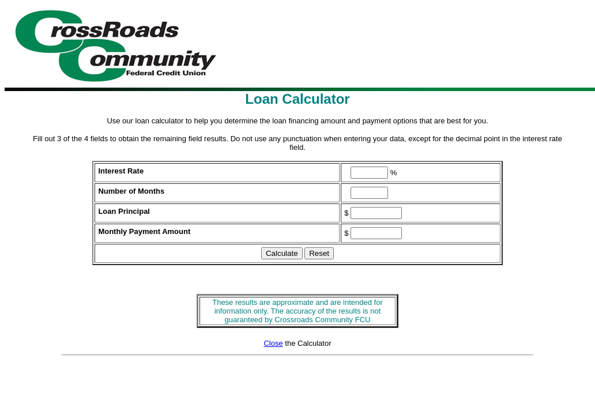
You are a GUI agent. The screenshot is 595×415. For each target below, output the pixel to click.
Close (273, 343)
